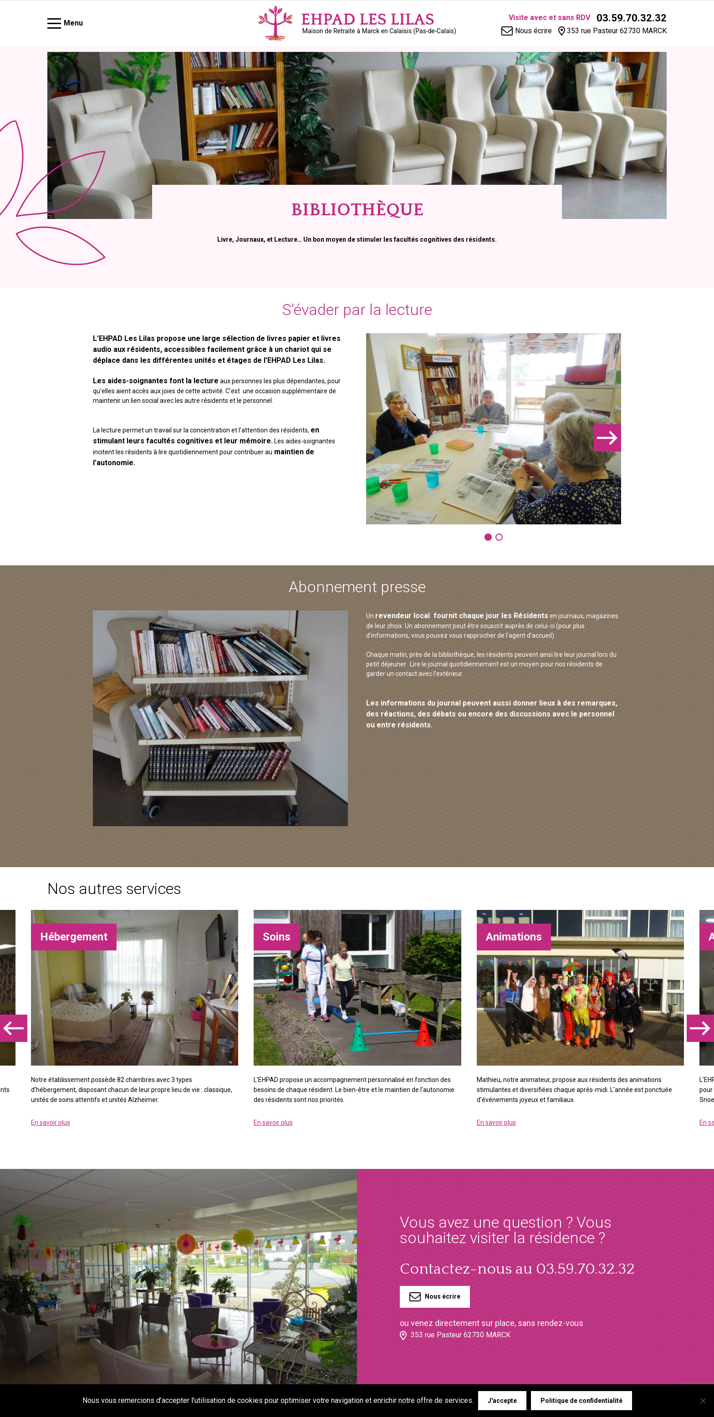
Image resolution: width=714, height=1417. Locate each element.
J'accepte (502, 1400)
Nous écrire (434, 1296)
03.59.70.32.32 (632, 18)
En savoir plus (50, 1122)
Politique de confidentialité (581, 1400)
